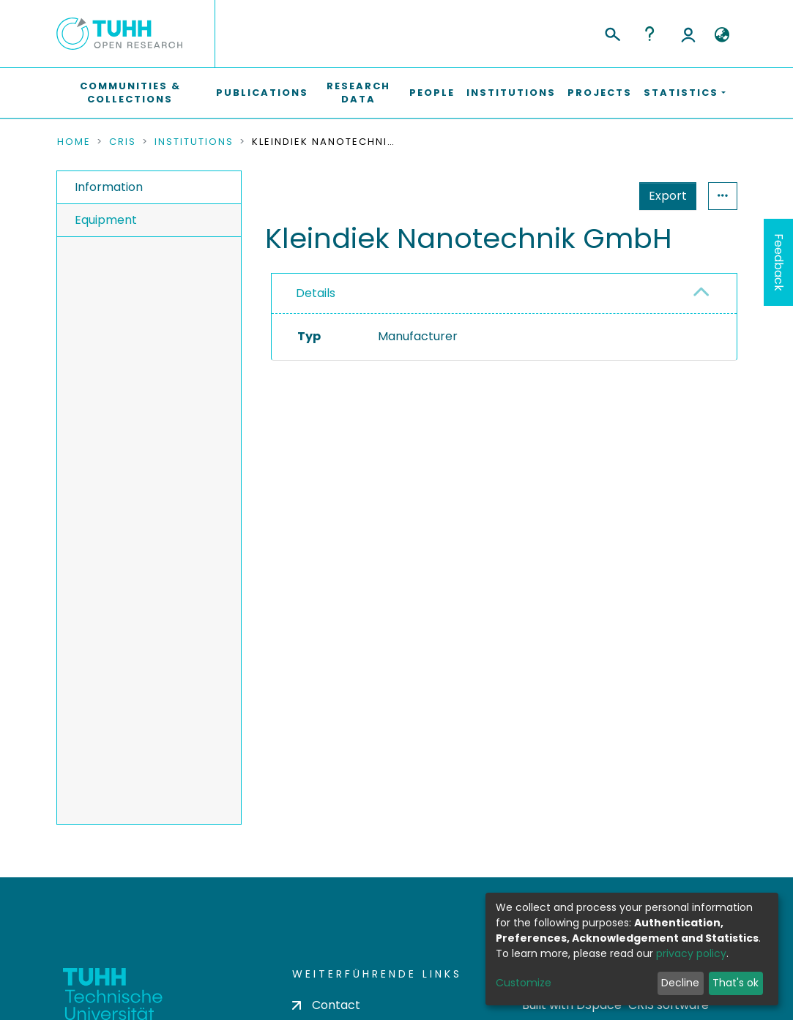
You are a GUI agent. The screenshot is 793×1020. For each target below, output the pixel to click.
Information (109, 187)
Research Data (358, 92)
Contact (326, 1005)
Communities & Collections (130, 92)
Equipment (106, 219)
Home (74, 142)
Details (315, 293)
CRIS (122, 142)
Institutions (511, 93)
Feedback (778, 262)
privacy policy (691, 953)
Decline (680, 982)
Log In (688, 33)
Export (596, 195)
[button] (722, 35)
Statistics (663, 195)
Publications (262, 93)
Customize (523, 982)
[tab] (504, 294)
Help (649, 33)
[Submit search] (612, 32)
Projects (599, 93)
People (432, 93)
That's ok (735, 982)
